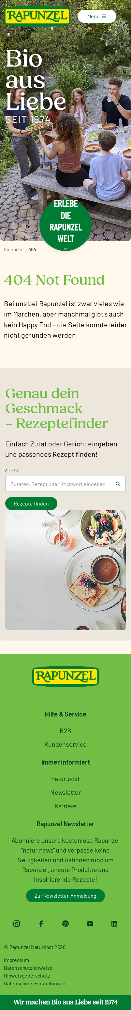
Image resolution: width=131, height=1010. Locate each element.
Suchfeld (12, 470)
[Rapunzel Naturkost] (37, 16)
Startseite (13, 249)
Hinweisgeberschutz (27, 975)
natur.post (65, 778)
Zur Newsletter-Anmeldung (65, 895)
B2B (65, 730)
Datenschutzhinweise (28, 968)
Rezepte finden (31, 503)
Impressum (16, 960)
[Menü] (107, 16)
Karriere (65, 806)
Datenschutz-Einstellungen (35, 983)
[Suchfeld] (58, 484)
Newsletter (65, 792)
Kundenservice (65, 744)
